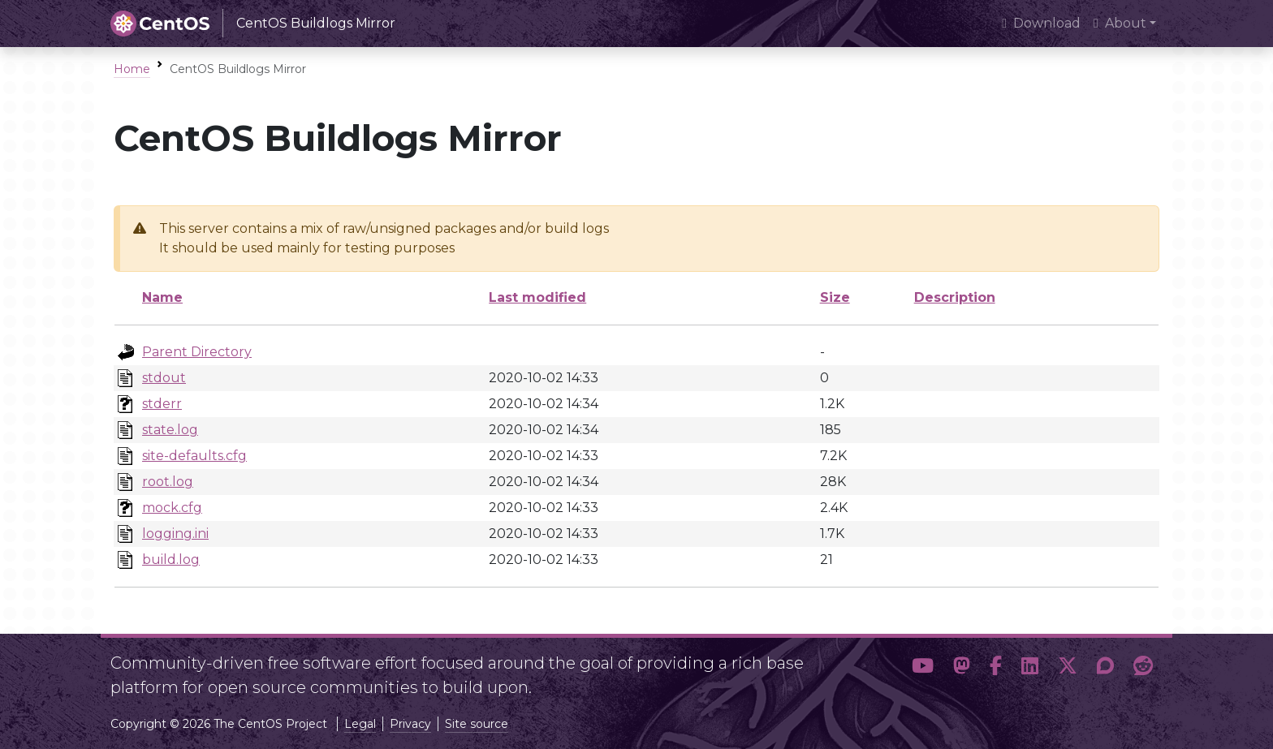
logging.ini (175, 533)
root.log (167, 481)
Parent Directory (197, 351)
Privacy (410, 724)
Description (954, 297)
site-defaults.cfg (194, 455)
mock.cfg (172, 507)
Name (162, 297)
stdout (164, 377)
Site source (476, 724)
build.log (171, 559)
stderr (162, 403)
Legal (360, 724)
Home (132, 69)
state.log (170, 429)
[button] (922, 669)
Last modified (537, 297)
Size (835, 297)
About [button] (1120, 23)
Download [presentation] (1041, 23)
